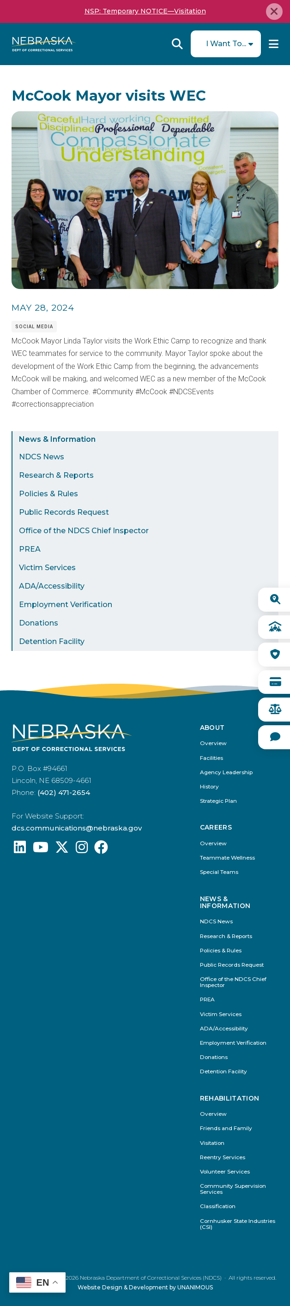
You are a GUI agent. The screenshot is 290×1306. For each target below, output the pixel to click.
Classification (218, 1207)
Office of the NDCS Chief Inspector (84, 530)
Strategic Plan (218, 801)
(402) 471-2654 (63, 792)
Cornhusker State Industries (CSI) (237, 1224)
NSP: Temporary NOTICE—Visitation (145, 11)
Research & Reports (56, 475)
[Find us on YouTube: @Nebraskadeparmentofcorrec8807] (40, 849)
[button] (145, 286)
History (209, 787)
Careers (216, 827)
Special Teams (219, 872)
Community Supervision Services (233, 1189)
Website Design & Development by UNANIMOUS (145, 1287)
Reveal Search (177, 43)
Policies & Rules (48, 493)
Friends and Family (226, 1128)
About (212, 727)
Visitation (212, 1143)
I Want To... (226, 43)
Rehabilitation (230, 1098)
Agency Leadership (226, 773)
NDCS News (41, 456)
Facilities (211, 758)
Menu (273, 43)
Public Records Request (64, 512)
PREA (30, 549)
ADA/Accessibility (52, 586)
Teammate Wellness (227, 858)
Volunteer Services (225, 1172)
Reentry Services (222, 1158)
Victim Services (47, 567)
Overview (213, 743)
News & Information (57, 439)
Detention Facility (52, 641)
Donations (38, 623)
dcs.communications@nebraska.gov (77, 828)
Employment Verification (65, 604)
